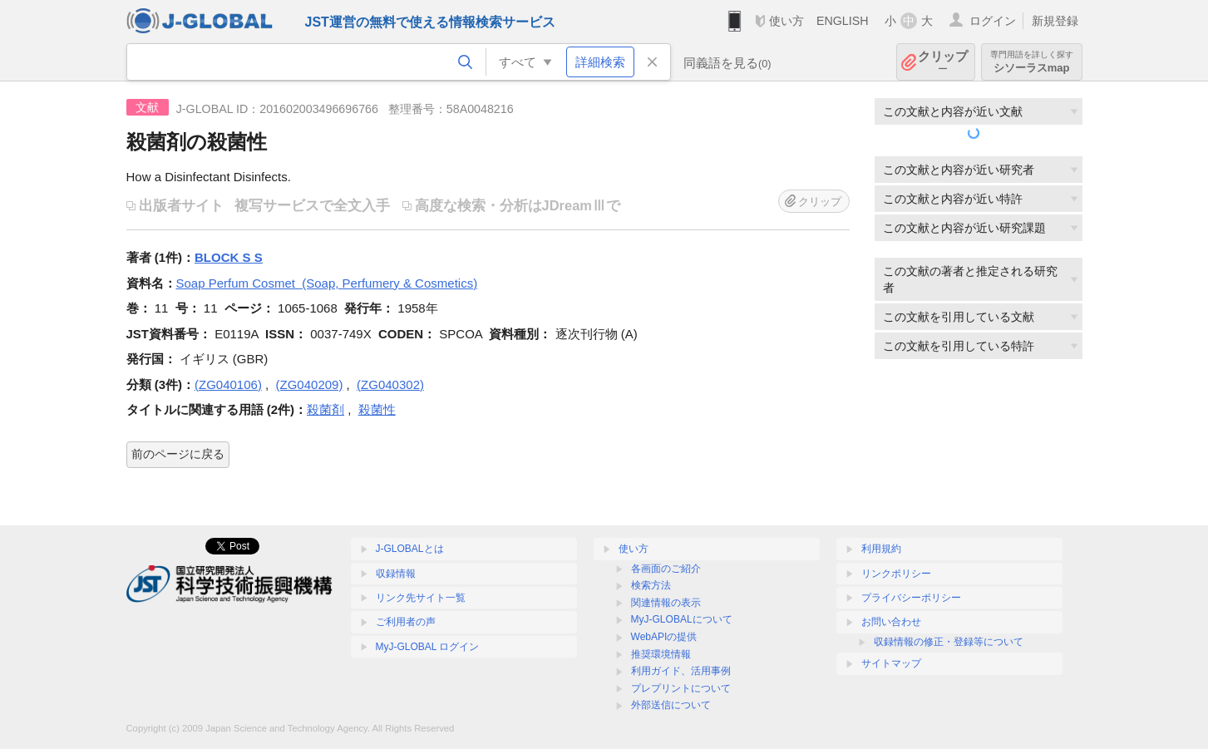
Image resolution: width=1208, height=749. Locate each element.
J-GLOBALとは (410, 548)
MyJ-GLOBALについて (681, 619)
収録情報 (396, 573)
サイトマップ (891, 663)
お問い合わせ (891, 622)
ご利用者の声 (406, 622)
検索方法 (651, 585)
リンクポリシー (896, 573)
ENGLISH (842, 20)
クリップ (943, 62)
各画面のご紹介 (666, 568)
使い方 (786, 20)
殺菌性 (377, 409)
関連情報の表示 (666, 603)
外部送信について (671, 705)
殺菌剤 (325, 409)
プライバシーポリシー (911, 598)
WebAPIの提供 (664, 637)
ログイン (992, 20)
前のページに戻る (177, 454)
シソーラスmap (1031, 62)
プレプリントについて (681, 688)
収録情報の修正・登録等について (948, 642)
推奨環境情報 (661, 654)
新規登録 (1055, 20)
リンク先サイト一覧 (421, 598)
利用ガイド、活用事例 (681, 671)
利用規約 (881, 548)
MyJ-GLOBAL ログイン (428, 647)
